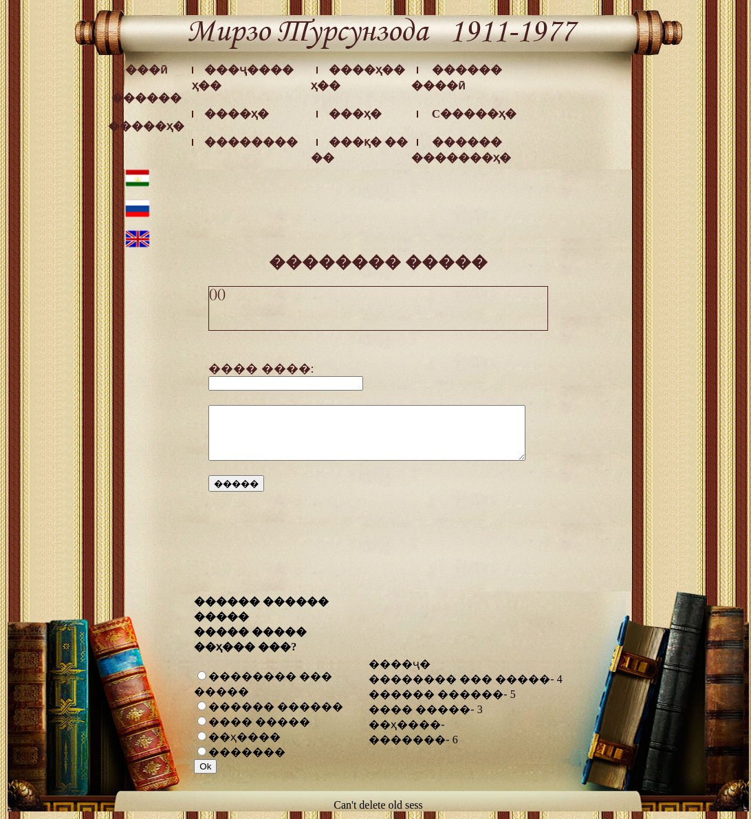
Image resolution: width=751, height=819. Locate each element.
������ (146, 98)
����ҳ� (236, 113)
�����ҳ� (146, 126)
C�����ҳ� (474, 113)
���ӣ (146, 69)
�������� (251, 142)
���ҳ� (355, 113)
